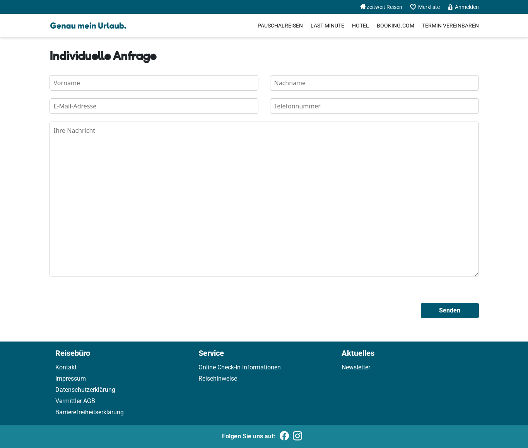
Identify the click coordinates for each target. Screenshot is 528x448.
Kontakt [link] (66, 367)
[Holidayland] (88, 25)
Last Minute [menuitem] (327, 25)
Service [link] (211, 353)
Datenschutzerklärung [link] (85, 389)
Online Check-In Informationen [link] (239, 367)
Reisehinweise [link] (217, 378)
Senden (449, 310)
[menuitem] (395, 25)
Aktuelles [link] (358, 353)
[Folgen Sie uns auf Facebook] (284, 436)
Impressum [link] (70, 378)
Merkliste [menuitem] (425, 7)
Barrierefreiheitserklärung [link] (89, 412)
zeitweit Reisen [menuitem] (381, 7)
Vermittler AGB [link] (75, 401)
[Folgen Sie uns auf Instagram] (297, 436)
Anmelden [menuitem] (463, 7)
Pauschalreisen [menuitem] (280, 25)
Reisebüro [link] (72, 353)
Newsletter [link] (356, 367)
